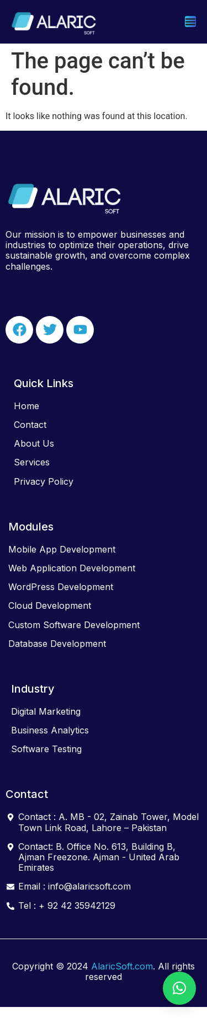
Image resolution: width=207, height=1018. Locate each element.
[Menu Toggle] (190, 21)
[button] (179, 988)
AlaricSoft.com (122, 966)
